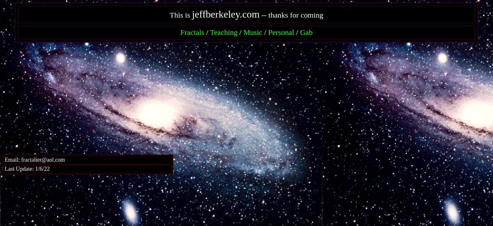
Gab (306, 32)
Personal (281, 32)
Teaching (224, 32)
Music (252, 32)
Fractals (192, 32)
